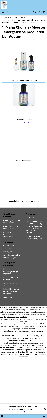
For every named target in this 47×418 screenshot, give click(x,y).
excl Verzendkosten (23, 122)
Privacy (22, 411)
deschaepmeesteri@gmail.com (35, 336)
